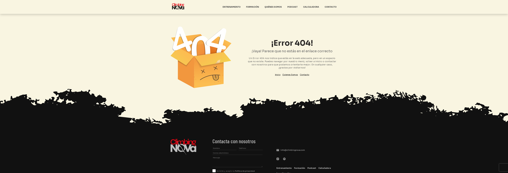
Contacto (331, 7)
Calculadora (311, 7)
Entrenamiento (232, 7)
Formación (252, 7)
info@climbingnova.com (292, 150)
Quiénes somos (273, 7)
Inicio (277, 74)
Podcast (292, 7)
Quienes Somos (290, 74)
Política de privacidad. (245, 171)
